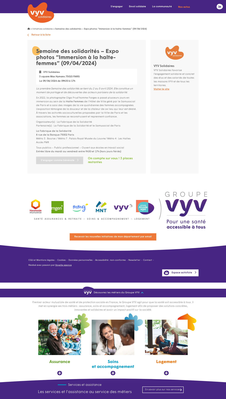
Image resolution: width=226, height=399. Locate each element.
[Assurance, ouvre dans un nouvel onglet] (59, 347)
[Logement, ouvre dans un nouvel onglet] (166, 347)
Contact (147, 260)
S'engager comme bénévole (57, 160)
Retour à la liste (39, 35)
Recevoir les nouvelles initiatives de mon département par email (113, 236)
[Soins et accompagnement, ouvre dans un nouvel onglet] (113, 347)
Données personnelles (80, 260)
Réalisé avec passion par (50, 265)
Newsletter (134, 260)
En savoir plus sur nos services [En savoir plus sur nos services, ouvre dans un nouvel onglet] (163, 389)
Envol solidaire (137, 6)
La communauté (162, 6)
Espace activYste (178, 273)
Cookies (61, 260)
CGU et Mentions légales (41, 260)
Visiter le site (161, 89)
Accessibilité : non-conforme (110, 260)
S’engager (117, 6)
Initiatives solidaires (42, 29)
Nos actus (184, 6)
